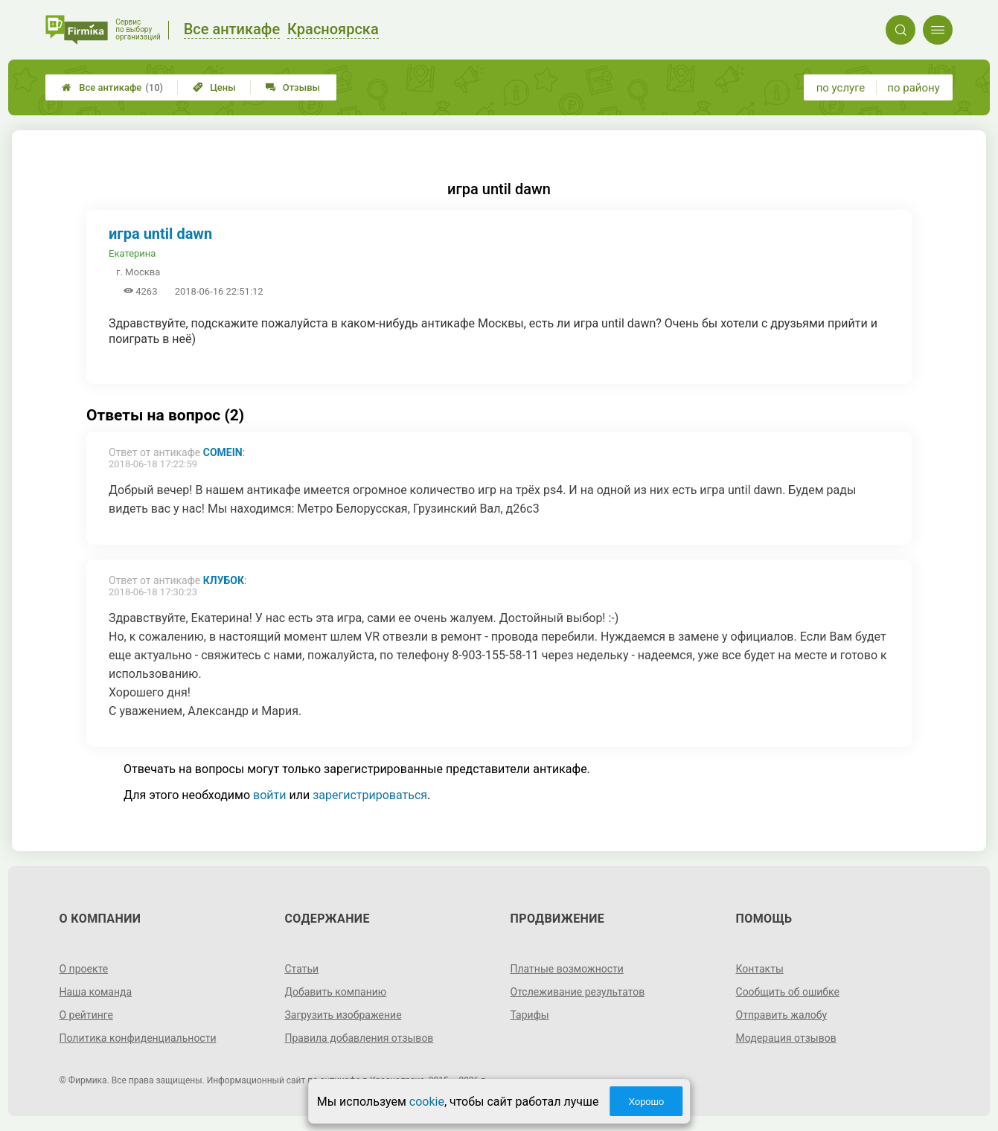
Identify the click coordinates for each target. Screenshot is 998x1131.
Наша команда (95, 992)
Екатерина (132, 253)
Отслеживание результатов (578, 992)
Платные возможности (567, 969)
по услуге (841, 87)
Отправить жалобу (782, 1015)
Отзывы (293, 87)
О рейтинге (86, 1015)
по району (913, 87)
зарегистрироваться (370, 795)
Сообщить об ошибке (787, 992)
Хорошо (646, 1101)
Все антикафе (112, 87)
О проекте (83, 969)
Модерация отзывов (786, 1038)
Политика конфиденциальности (137, 1038)
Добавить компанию (335, 992)
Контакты (760, 969)
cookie (426, 1102)
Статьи (301, 969)
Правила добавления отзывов (358, 1038)
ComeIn (223, 452)
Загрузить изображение (342, 1015)
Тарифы (530, 1015)
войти (269, 795)
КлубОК (223, 580)
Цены (214, 87)
